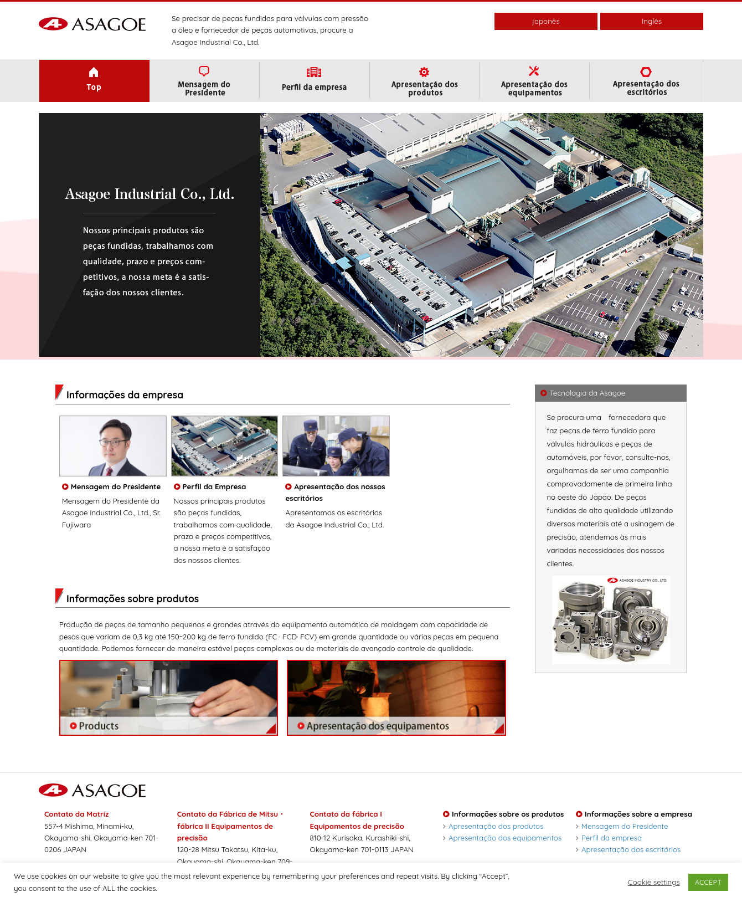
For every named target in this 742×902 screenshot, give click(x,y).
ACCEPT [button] (708, 882)
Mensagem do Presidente (622, 826)
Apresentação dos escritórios (628, 849)
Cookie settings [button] (654, 882)
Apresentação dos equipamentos (502, 837)
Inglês (652, 21)
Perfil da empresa (609, 837)
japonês (545, 21)
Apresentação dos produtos (493, 826)
